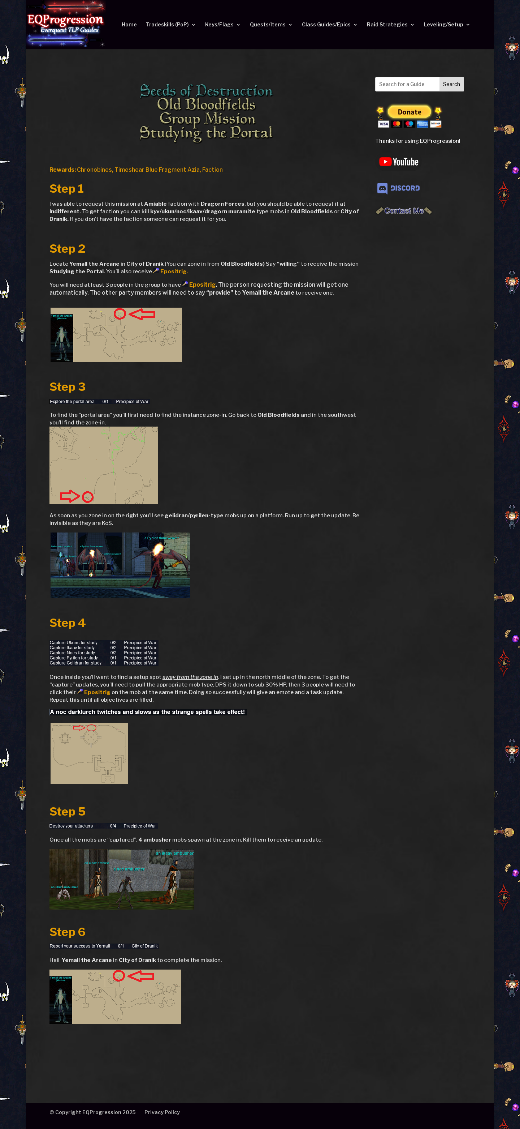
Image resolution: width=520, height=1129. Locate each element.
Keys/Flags (219, 24)
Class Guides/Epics (326, 24)
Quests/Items (268, 24)
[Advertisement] (419, 337)
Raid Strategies (387, 24)
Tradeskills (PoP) (167, 24)
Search (451, 84)
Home (129, 24)
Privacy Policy (162, 1112)
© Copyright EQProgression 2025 (92, 1112)
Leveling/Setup (443, 24)
